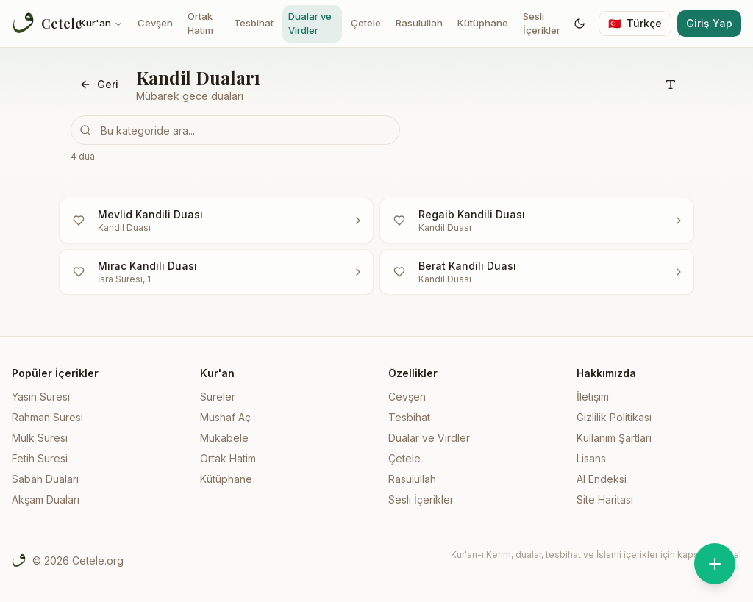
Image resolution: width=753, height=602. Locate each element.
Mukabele (224, 437)
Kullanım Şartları (614, 437)
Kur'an (101, 23)
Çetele (366, 23)
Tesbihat (254, 23)
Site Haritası (605, 499)
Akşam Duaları (45, 499)
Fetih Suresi (40, 458)
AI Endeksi (602, 479)
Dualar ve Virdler (310, 23)
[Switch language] (635, 23)
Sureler (217, 396)
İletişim (593, 396)
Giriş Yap (709, 23)
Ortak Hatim (200, 23)
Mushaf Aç (225, 417)
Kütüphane (482, 23)
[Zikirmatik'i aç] (714, 563)
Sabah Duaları (45, 479)
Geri (98, 84)
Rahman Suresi (47, 417)
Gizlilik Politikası (614, 417)
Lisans (591, 458)
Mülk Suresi (40, 437)
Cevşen (155, 23)
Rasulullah (419, 23)
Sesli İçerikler (541, 23)
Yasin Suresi (41, 396)
